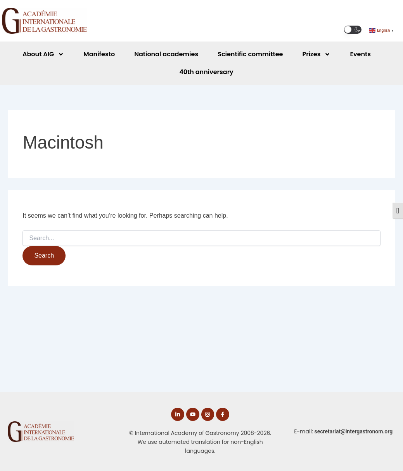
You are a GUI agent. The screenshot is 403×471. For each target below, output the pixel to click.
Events (360, 54)
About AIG (43, 54)
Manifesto (99, 54)
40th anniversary (206, 72)
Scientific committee (250, 54)
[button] (352, 29)
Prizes (316, 54)
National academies (166, 54)
